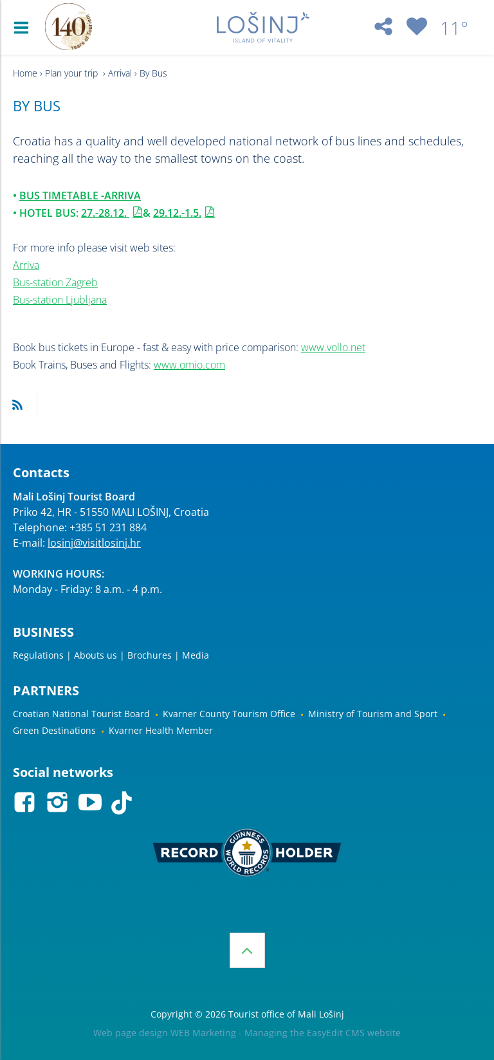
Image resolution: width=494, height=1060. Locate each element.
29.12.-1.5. (177, 213)
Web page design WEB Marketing (164, 1033)
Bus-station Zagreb (55, 282)
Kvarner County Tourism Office (229, 714)
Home (25, 73)
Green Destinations (54, 730)
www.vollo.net (333, 347)
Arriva (26, 265)
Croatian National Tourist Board (81, 714)
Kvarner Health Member (161, 730)
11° (454, 28)
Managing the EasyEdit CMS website (322, 1033)
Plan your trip (72, 73)
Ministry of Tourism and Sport (372, 714)
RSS (17, 405)
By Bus (153, 73)
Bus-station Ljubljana (60, 300)
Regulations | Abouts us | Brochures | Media (111, 655)
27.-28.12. (105, 213)
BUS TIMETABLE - (61, 195)
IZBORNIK (24, 27)
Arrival (120, 73)
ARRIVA (122, 195)
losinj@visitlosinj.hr (94, 543)
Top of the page (247, 950)
